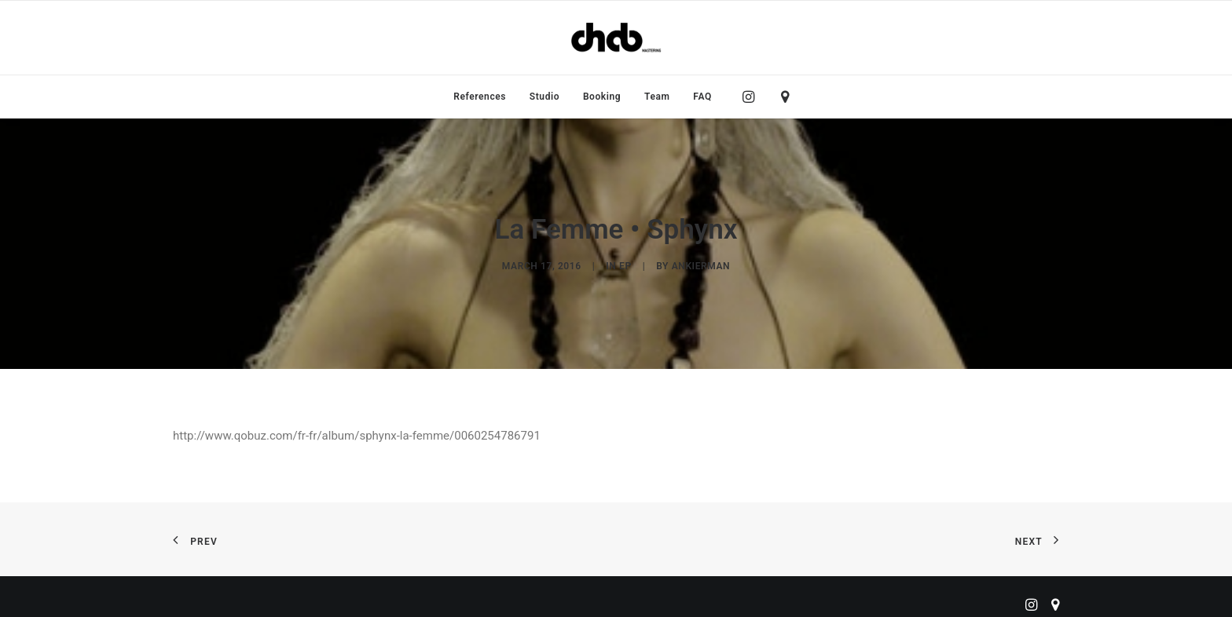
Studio (544, 96)
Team (657, 96)
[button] (752, 96)
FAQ (702, 96)
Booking (602, 96)
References (479, 96)
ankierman (701, 263)
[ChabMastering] (616, 37)
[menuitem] (479, 96)
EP (625, 263)
